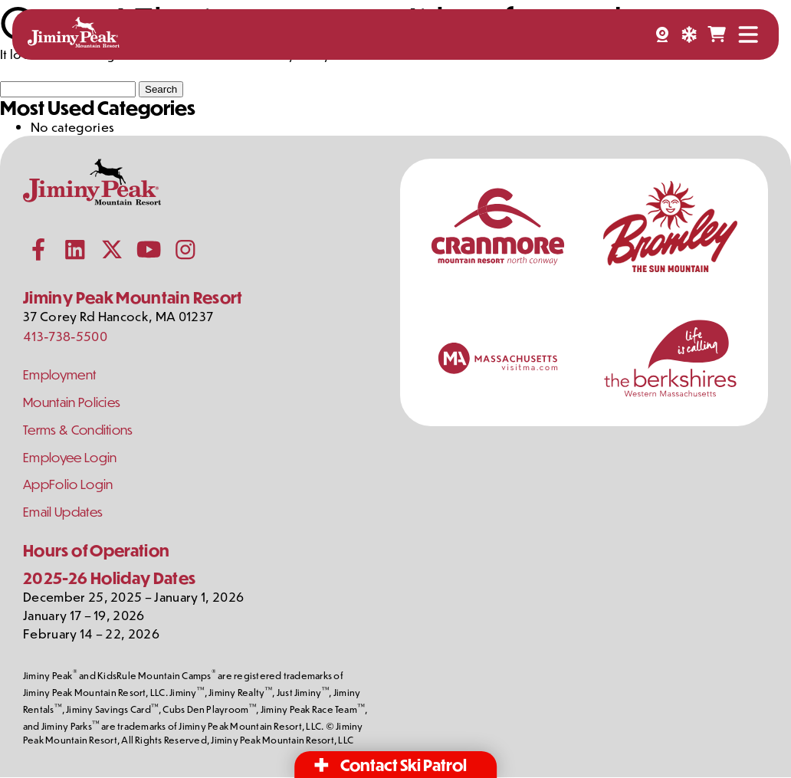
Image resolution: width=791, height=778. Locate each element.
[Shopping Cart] (716, 34)
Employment (60, 374)
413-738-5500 (65, 335)
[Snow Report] (689, 34)
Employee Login (70, 457)
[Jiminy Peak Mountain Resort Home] (74, 34)
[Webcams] (662, 34)
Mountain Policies (72, 402)
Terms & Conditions (78, 430)
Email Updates (63, 512)
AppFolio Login (68, 485)
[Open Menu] (748, 34)
